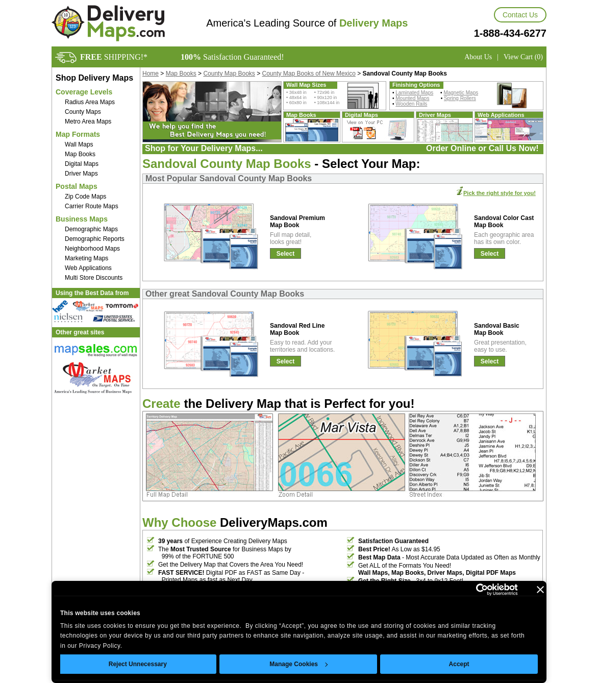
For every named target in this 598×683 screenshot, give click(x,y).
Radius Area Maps (90, 102)
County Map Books (229, 73)
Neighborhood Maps (92, 248)
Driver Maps (81, 173)
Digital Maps (81, 163)
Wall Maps (79, 144)
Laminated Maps (414, 92)
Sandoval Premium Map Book (297, 221)
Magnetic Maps (460, 92)
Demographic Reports (94, 238)
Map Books (80, 154)
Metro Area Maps (88, 121)
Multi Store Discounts (93, 277)
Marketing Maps (86, 258)
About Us (478, 57)
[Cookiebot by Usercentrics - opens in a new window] (473, 589)
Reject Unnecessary (138, 664)
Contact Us (520, 15)
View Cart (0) (523, 57)
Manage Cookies (298, 664)
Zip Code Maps (85, 196)
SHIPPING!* (113, 57)
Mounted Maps (412, 98)
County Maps (83, 111)
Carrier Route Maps (91, 206)
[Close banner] (540, 589)
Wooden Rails (411, 104)
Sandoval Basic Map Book (496, 329)
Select (285, 253)
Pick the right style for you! (499, 193)
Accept (459, 664)
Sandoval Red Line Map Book (297, 329)
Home (150, 73)
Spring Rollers (460, 98)
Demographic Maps (91, 229)
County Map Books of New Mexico (309, 73)
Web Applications (88, 268)
